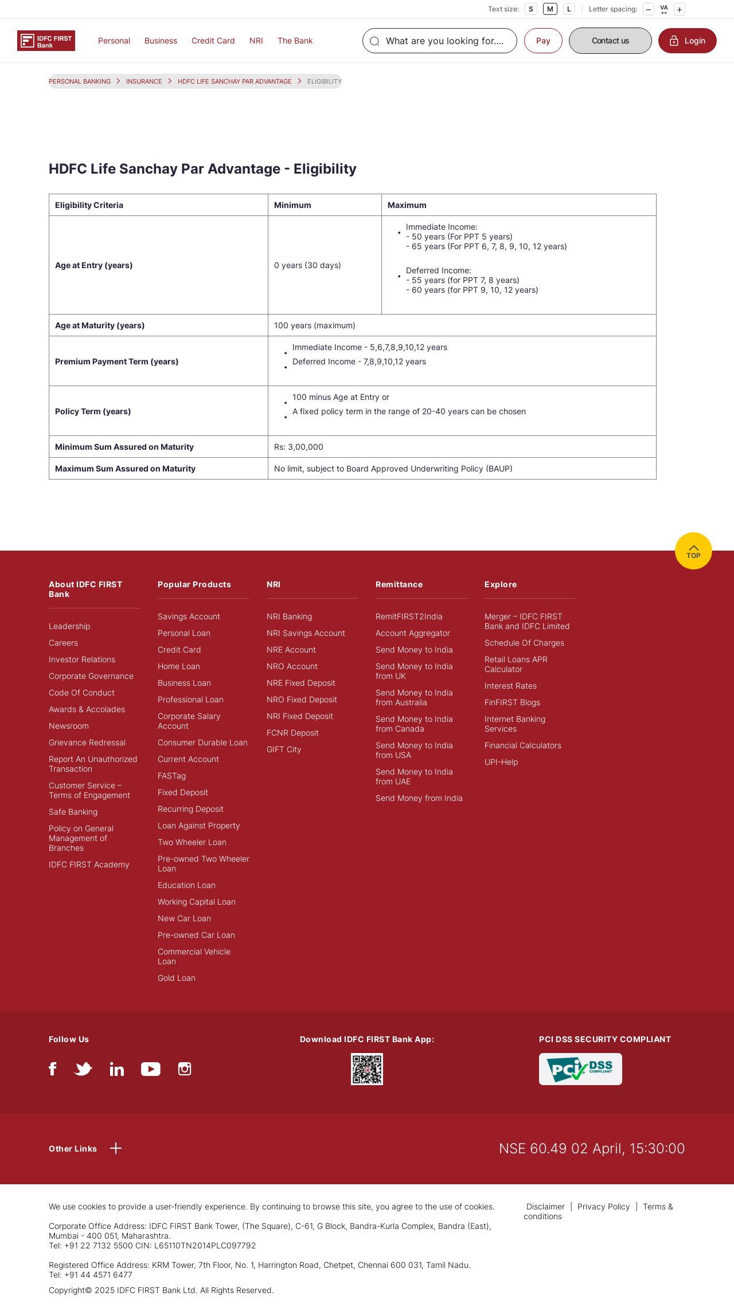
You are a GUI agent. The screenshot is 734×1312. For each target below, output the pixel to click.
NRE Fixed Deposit (301, 683)
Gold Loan (177, 978)
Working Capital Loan (197, 901)
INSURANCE (144, 81)
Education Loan (187, 885)
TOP (693, 551)
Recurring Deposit (191, 809)
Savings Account (189, 616)
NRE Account (291, 649)
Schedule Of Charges (524, 642)
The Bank (295, 40)
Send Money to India (414, 649)
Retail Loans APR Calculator (516, 664)
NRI (256, 40)
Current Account (188, 759)
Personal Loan (184, 633)
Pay (543, 40)
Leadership (69, 626)
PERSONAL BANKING (80, 81)
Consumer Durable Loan (203, 742)
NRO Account (292, 666)
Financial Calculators (523, 745)
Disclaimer (545, 1206)
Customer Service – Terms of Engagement (89, 790)
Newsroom (69, 725)
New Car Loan (184, 918)
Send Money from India (419, 798)
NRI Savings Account (306, 633)
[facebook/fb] (52, 1072)
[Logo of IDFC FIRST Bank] (46, 40)
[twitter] (83, 1072)
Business (161, 40)
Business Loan (184, 683)
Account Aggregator (413, 633)
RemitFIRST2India (409, 616)
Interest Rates (511, 685)
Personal (114, 40)
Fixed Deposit (183, 792)
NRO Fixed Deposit (302, 699)
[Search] (439, 40)
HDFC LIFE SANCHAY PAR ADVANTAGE (235, 81)
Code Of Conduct (82, 692)
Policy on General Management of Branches (81, 838)
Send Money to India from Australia (414, 697)
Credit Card (213, 40)
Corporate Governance (91, 676)
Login (687, 40)
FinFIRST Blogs (512, 702)
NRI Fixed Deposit (300, 716)
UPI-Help (501, 762)
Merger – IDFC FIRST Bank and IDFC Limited (527, 621)
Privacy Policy (603, 1206)
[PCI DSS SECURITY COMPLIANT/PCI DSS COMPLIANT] (580, 1068)
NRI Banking (289, 616)
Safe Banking (73, 811)
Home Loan (179, 666)
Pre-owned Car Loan (196, 935)
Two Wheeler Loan (192, 842)
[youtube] (151, 1072)
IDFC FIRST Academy (89, 864)
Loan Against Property (199, 825)
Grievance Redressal (87, 742)
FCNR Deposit (293, 732)
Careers (63, 642)
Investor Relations (82, 659)
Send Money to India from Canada (414, 723)
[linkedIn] (117, 1072)
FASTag (172, 775)
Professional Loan (191, 699)
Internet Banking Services (515, 723)
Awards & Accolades (87, 709)
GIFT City (284, 749)
